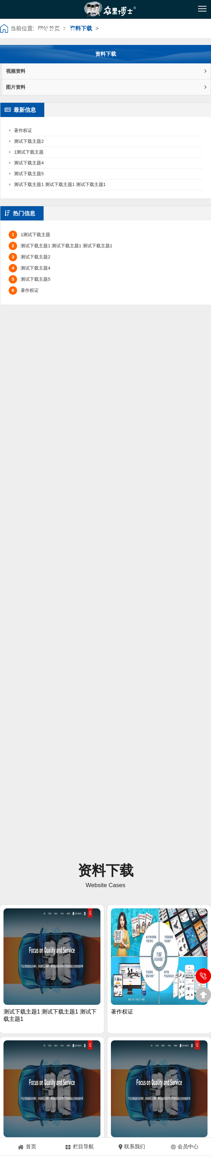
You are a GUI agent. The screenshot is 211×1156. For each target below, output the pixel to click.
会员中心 (184, 1146)
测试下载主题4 (29, 162)
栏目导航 (79, 1146)
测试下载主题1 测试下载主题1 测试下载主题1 (60, 184)
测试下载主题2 (29, 141)
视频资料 (106, 71)
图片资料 (106, 87)
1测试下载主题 (29, 152)
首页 (26, 1146)
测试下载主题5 (29, 173)
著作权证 (23, 130)
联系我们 (132, 1146)
